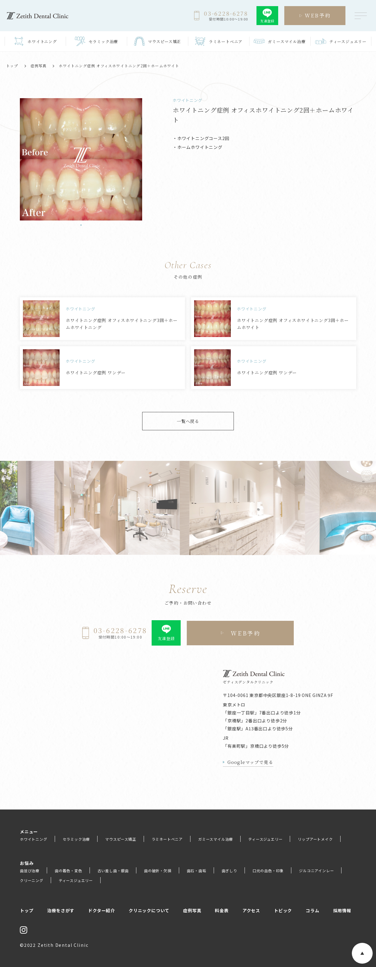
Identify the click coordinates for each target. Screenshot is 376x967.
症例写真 (39, 65)
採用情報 (342, 910)
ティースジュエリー (265, 839)
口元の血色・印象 (268, 870)
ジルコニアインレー (316, 870)
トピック (283, 910)
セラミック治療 (76, 839)
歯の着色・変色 (68, 870)
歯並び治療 (29, 870)
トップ (12, 65)
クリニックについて (149, 910)
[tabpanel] (81, 159)
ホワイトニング (33, 839)
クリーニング (31, 880)
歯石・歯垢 (196, 870)
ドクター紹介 (101, 910)
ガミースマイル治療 (215, 839)
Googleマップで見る (250, 762)
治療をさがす (60, 910)
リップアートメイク (315, 839)
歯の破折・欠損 (157, 870)
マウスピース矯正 (120, 839)
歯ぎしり (229, 870)
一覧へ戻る (188, 421)
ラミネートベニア (167, 839)
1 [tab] (81, 225)
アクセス (251, 910)
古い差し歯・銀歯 (113, 870)
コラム (312, 910)
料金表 (221, 910)
